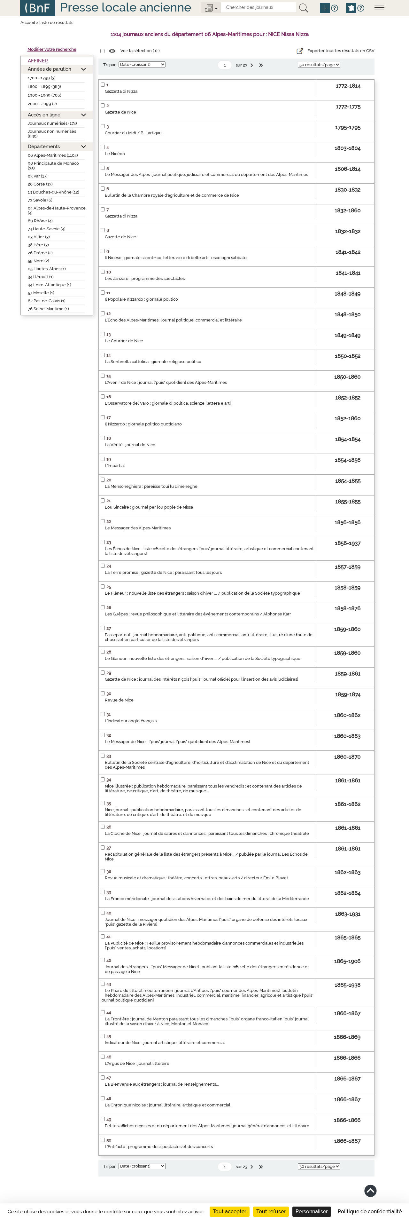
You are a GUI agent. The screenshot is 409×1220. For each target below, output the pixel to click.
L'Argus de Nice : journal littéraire (137, 1063)
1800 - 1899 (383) (44, 86)
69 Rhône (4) (40, 220)
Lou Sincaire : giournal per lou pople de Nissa (149, 507)
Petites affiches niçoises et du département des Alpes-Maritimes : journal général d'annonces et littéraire (207, 1125)
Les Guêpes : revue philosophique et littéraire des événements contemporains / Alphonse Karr (198, 614)
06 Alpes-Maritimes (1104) (53, 155)
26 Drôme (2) (40, 252)
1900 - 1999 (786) (44, 95)
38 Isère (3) (38, 244)
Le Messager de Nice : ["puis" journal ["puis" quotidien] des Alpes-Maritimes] (177, 741)
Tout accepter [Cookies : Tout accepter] (229, 1211)
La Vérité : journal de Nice (130, 444)
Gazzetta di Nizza (121, 91)
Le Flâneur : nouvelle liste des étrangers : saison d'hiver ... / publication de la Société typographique (202, 593)
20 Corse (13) (40, 184)
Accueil (27, 22)
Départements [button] (44, 146)
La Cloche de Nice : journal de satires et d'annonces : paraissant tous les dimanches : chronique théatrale (207, 833)
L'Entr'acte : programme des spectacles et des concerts (159, 1146)
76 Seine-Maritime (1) (48, 308)
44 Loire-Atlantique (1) (49, 284)
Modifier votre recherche (51, 49)
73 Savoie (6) (40, 200)
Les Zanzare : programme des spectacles (145, 278)
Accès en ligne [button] (44, 114)
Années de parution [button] (49, 69)
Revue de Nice (119, 700)
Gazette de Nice (120, 112)
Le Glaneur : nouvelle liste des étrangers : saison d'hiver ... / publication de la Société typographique (202, 658)
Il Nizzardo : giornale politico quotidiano (143, 424)
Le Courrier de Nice (124, 340)
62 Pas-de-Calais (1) (47, 300)
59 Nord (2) (38, 260)
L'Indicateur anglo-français (131, 720)
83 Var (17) (38, 176)
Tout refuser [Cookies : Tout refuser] (271, 1211)
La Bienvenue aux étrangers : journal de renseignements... (162, 1084)
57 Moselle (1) (41, 292)
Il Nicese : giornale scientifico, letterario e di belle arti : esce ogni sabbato (176, 257)
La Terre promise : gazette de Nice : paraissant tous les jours (163, 572)
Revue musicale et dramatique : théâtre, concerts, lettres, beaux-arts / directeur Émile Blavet (196, 877)
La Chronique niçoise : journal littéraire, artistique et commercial (167, 1105)
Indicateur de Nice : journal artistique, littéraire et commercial (165, 1042)
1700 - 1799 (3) (42, 77)
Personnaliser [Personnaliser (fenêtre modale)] (312, 1211)
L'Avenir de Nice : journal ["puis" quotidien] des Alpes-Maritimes (166, 382)
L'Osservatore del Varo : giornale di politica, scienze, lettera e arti (168, 403)
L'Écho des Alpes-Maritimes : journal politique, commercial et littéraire (173, 320)
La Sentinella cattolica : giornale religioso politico (153, 361)
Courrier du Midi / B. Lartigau (133, 133)
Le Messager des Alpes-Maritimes (138, 528)
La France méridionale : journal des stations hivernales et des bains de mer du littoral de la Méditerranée (207, 898)
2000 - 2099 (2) (42, 103)
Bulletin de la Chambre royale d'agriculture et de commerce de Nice (172, 195)
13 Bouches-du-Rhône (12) (53, 192)
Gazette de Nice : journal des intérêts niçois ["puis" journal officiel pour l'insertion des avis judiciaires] (201, 679)
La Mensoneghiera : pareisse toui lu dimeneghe (151, 486)
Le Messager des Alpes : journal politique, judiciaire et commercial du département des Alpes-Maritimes (206, 174)
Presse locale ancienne (125, 7)
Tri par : (110, 64)
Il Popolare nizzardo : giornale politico (141, 299)
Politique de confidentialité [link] (370, 1211)
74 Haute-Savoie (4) (47, 228)
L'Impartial (115, 465)
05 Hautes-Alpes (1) (47, 268)
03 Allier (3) (39, 236)
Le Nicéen (115, 153)
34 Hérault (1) (41, 276)
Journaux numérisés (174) (52, 123)
